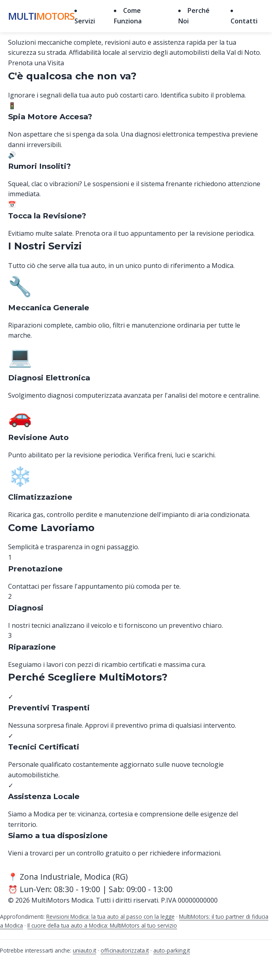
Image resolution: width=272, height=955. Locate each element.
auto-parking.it (171, 950)
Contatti (244, 21)
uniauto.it (84, 950)
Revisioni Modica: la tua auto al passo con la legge (110, 916)
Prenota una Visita (36, 62)
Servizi (84, 21)
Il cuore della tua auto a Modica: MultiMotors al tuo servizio (102, 925)
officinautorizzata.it (125, 950)
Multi (41, 16)
